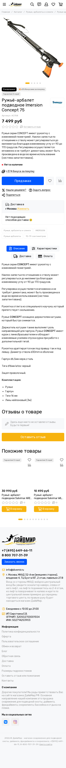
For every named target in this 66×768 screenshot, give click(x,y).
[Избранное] (53, 4)
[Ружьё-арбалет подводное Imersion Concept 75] (33, 48)
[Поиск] (32, 4)
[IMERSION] (57, 102)
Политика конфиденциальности (21, 631)
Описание (17, 248)
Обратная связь (11, 656)
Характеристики (44, 248)
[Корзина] (60, 4)
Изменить (23, 209)
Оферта (6, 636)
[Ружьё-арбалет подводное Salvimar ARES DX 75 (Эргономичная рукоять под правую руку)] (17, 472)
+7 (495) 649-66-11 (17, 550)
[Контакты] (39, 4)
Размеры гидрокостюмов (17, 670)
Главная (6, 12)
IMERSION (40, 230)
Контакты (8, 680)
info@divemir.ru (15, 569)
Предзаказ (22, 181)
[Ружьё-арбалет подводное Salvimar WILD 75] (49, 472)
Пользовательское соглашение (20, 641)
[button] (27, 83)
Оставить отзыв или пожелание (21, 675)
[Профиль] (46, 4)
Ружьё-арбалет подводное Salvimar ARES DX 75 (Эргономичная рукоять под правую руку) (17, 497)
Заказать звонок (14, 561)
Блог (4, 651)
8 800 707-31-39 (15, 555)
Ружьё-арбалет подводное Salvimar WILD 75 (48, 497)
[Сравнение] (60, 181)
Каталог (18, 12)
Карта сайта (45, 744)
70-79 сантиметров (36, 236)
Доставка (22, 256)
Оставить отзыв (33, 437)
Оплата (45, 256)
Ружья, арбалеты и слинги (39, 12)
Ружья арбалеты (12, 236)
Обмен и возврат (12, 646)
